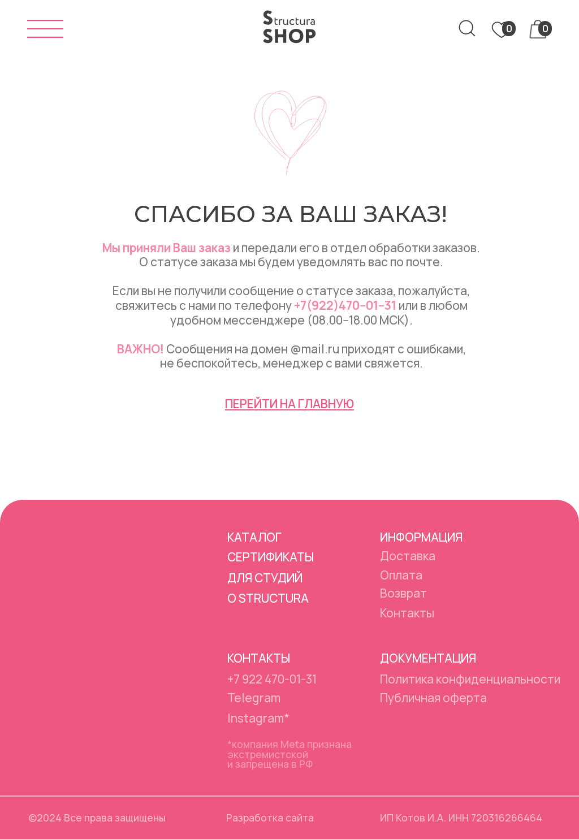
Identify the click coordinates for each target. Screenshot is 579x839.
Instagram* (258, 718)
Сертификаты (270, 557)
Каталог (254, 537)
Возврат (403, 593)
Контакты (407, 613)
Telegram (253, 698)
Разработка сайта (270, 817)
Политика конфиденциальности (470, 679)
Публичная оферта (433, 698)
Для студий (265, 578)
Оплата (401, 575)
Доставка (407, 556)
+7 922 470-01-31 (272, 679)
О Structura (268, 598)
